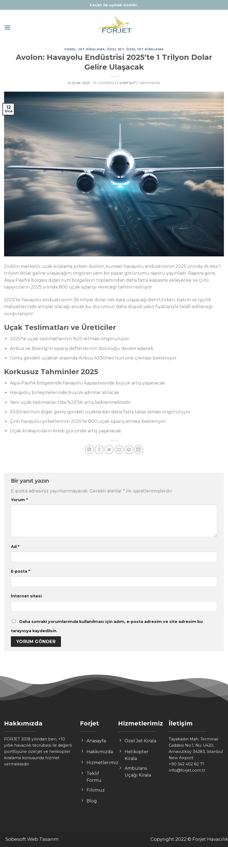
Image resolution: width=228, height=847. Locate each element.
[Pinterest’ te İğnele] (128, 449)
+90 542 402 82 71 (186, 764)
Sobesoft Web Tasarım (32, 839)
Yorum (19, 499)
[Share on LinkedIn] (138, 449)
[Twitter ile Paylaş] (108, 449)
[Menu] (7, 27)
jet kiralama (91, 49)
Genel (70, 49)
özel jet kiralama (145, 49)
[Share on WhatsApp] (89, 449)
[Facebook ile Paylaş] (99, 449)
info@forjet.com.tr (187, 770)
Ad (15, 546)
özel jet (115, 49)
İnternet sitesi (26, 596)
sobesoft (128, 83)
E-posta (20, 571)
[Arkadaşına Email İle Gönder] (119, 449)
